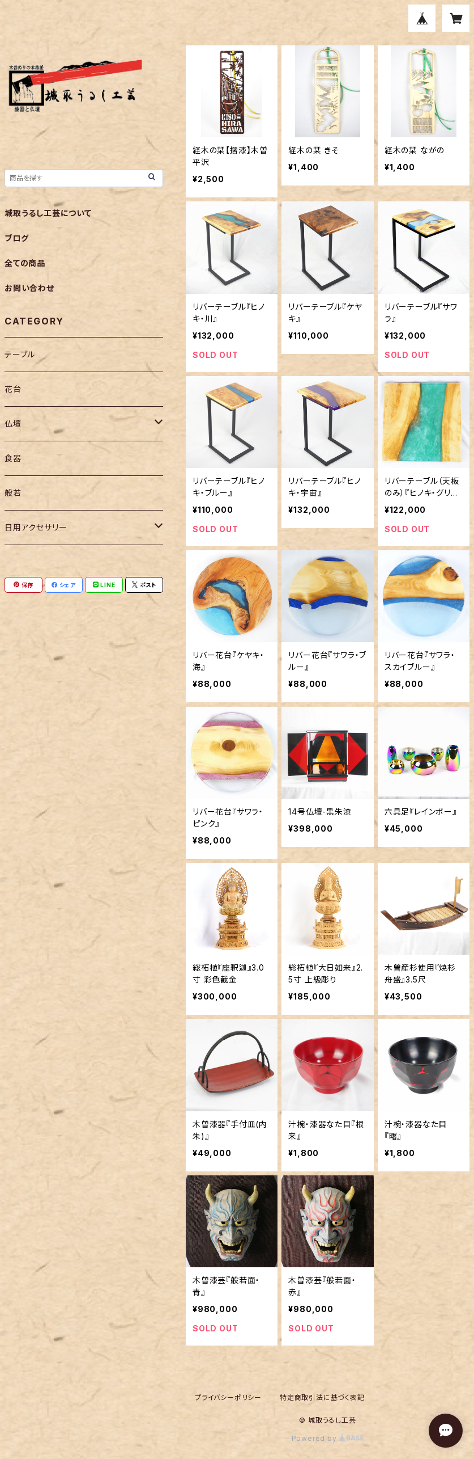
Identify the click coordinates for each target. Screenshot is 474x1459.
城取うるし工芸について (48, 213)
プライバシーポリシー (228, 1397)
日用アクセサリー (36, 527)
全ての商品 (25, 263)
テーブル (20, 354)
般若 (13, 492)
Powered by (328, 1438)
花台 (13, 389)
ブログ (16, 238)
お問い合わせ (29, 288)
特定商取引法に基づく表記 (322, 1397)
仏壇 (13, 423)
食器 (13, 458)
